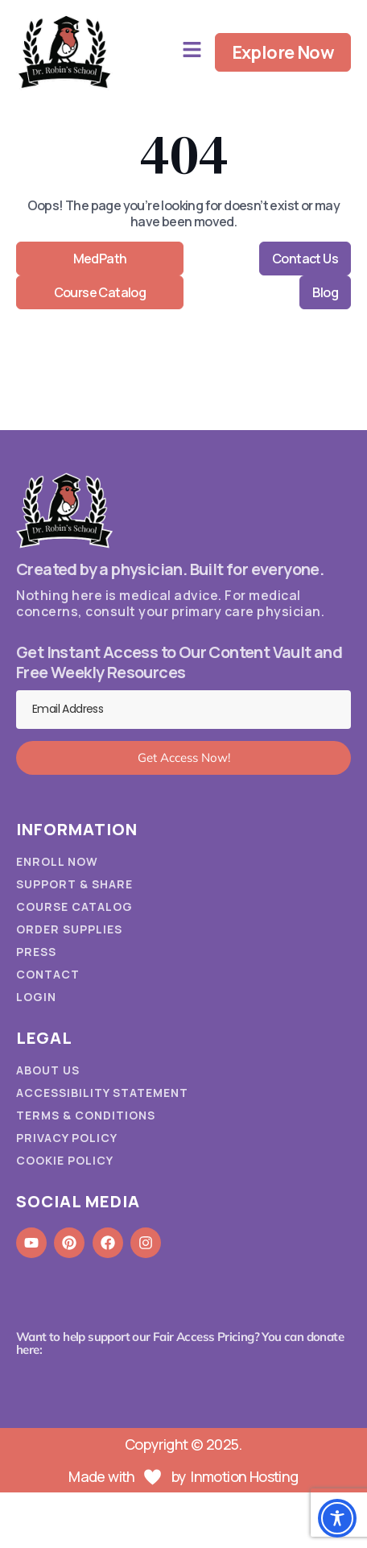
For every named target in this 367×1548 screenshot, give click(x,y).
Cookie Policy (64, 1160)
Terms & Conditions (85, 1115)
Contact (48, 974)
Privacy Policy (67, 1138)
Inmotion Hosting (244, 1476)
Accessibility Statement (102, 1092)
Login (36, 997)
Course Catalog (74, 906)
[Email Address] (183, 709)
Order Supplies (69, 929)
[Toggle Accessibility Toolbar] (337, 1518)
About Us (48, 1070)
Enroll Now (57, 861)
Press (36, 952)
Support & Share (74, 884)
